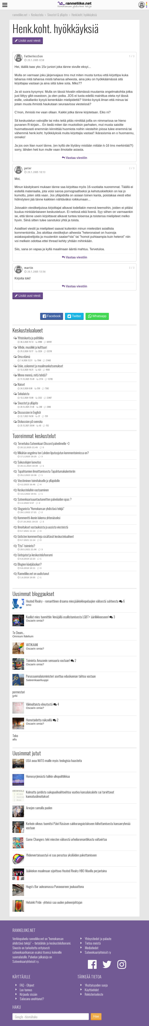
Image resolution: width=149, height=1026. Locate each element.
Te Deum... (18, 632)
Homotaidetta (42, 719)
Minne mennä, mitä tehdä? (32, 375)
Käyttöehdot (92, 989)
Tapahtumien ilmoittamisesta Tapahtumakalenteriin (46, 471)
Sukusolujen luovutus (29, 462)
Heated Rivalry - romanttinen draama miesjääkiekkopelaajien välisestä (75, 601)
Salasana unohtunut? (32, 998)
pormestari (18, 691)
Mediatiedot (91, 947)
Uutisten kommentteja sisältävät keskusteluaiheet (46, 536)
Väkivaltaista (42, 704)
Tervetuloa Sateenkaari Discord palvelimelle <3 (43, 443)
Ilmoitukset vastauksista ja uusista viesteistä (43, 527)
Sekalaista (23, 393)
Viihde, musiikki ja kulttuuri (32, 347)
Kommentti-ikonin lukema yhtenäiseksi (39, 517)
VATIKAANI (32, 644)
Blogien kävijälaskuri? (30, 564)
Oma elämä (24, 356)
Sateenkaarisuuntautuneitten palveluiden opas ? (45, 499)
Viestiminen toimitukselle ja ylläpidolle (39, 480)
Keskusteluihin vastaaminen (33, 490)
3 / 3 (131, 267)
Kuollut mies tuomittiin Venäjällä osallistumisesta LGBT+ (70, 616)
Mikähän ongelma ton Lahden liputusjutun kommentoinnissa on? (53, 452)
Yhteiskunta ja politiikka (31, 338)
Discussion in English (29, 412)
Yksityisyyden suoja (96, 985)
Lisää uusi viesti (27, 40)
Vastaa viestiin (74, 157)
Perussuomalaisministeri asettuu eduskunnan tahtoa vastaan (61, 676)
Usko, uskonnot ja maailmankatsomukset (40, 366)
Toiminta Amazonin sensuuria (51, 660)
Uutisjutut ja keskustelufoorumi (35, 555)
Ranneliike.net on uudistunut (33, 573)
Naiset (21, 384)
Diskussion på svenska (30, 421)
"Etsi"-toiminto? (26, 545)
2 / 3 (131, 168)
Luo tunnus (26, 989)
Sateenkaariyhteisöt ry (98, 952)
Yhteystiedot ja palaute (98, 938)
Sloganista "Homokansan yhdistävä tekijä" (41, 508)
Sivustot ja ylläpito (28, 403)
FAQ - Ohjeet (27, 985)
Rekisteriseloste (94, 994)
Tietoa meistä (93, 943)
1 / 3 (131, 56)
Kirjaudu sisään (28, 994)
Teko (15, 735)
